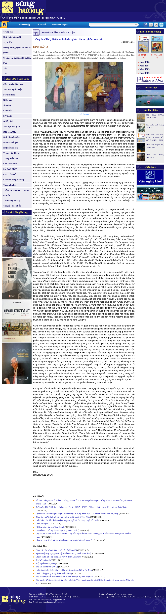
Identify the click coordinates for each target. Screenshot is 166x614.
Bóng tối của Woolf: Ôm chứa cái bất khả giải (56, 550)
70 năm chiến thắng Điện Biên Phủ (17, 60)
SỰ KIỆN (7, 42)
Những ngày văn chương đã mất (50, 527)
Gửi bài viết (41, 24)
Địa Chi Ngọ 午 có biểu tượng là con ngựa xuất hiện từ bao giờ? (64, 540)
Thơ (5, 73)
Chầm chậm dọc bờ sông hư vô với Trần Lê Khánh (58, 557)
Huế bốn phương (11, 137)
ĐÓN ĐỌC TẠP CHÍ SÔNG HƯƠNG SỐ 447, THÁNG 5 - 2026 (155, 137)
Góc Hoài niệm (10, 163)
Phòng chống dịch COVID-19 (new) (17, 50)
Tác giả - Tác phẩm (12, 206)
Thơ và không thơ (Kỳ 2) (47, 566)
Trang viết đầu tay (12, 153)
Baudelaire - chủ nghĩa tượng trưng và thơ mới (56, 530)
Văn (5, 68)
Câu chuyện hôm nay (13, 84)
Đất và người (9, 132)
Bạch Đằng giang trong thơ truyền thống (54, 573)
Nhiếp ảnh (8, 121)
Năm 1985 (145, 69)
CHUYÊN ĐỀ (9, 174)
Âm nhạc (7, 105)
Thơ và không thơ (43, 560)
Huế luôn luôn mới (12, 37)
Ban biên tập (24, 24)
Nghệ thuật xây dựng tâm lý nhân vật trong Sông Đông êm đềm (64, 570)
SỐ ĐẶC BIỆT (10, 169)
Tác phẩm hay (10, 185)
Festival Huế (9, 94)
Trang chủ (8, 31)
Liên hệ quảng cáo (60, 24)
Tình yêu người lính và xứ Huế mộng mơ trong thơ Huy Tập (63, 517)
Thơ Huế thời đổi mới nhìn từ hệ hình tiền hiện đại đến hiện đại (64, 576)
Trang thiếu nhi (10, 158)
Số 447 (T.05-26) (143, 56)
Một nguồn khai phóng (46, 563)
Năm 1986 (145, 73)
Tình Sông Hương (11, 200)
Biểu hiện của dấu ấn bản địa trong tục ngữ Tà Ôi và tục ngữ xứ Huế (67, 520)
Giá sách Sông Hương (13, 179)
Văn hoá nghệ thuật (12, 89)
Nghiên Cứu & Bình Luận (16, 79)
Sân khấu (7, 110)
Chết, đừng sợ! (42, 523)
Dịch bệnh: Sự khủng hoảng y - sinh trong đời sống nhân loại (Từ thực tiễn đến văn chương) (77, 513)
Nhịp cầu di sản (10, 147)
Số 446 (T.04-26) (156, 56)
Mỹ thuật (7, 116)
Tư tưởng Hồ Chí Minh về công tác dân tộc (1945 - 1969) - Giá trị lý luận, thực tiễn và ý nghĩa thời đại (81, 507)
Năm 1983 (145, 62)
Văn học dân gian (11, 126)
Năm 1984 (145, 65)
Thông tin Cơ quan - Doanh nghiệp (16, 192)
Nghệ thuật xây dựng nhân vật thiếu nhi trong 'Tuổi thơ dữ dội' (64, 553)
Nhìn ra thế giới (10, 142)
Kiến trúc (7, 100)
